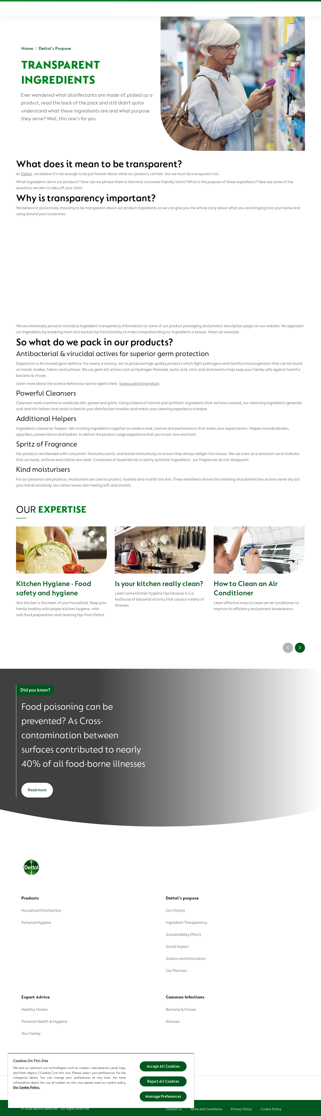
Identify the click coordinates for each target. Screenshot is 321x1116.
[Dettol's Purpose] (130, 9)
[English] (277, 9)
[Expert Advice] (173, 9)
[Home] (67, 9)
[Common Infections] (213, 9)
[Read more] (37, 790)
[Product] (94, 9)
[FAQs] (244, 9)
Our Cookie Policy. (26, 1087)
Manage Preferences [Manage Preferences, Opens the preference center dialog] (163, 1096)
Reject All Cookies (163, 1081)
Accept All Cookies (163, 1066)
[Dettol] (22, 9)
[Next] (300, 648)
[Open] (299, 9)
